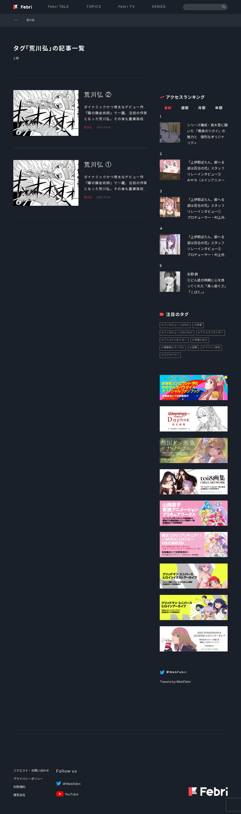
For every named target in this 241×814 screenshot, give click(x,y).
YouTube (71, 794)
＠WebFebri (71, 784)
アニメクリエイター (211, 332)
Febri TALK (58, 6)
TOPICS (93, 6)
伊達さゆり (201, 340)
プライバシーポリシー (28, 779)
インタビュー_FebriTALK (178, 332)
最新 (168, 108)
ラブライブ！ (171, 355)
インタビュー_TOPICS (176, 325)
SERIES (159, 6)
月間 (202, 108)
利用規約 (19, 787)
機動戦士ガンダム (174, 347)
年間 (219, 108)
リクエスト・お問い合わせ (31, 770)
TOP (16, 20)
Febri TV (126, 6)
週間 (185, 108)
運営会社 (19, 795)
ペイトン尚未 (212, 347)
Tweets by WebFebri (175, 681)
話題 (194, 347)
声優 (199, 325)
